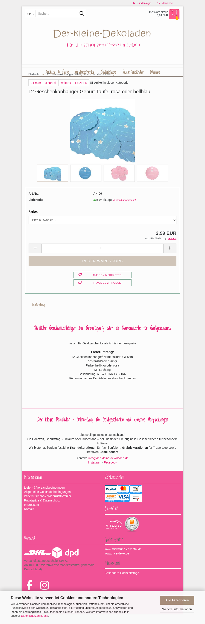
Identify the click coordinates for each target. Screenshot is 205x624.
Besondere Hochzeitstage (122, 583)
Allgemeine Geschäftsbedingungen (47, 502)
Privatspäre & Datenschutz (42, 510)
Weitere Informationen (177, 609)
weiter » (66, 93)
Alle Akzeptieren (177, 600)
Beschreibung (38, 315)
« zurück (51, 93)
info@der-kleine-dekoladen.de (108, 468)
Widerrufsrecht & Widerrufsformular (47, 506)
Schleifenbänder (133, 72)
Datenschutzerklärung (34, 615)
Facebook (110, 472)
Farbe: (33, 221)
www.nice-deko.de (117, 563)
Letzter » (81, 93)
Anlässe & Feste (57, 72)
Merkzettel (165, 3)
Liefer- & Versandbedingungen (44, 497)
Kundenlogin (142, 3)
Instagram (94, 472)
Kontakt (29, 519)
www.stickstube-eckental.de (123, 559)
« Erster (36, 93)
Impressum (31, 514)
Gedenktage (108, 72)
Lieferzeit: (36, 210)
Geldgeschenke (84, 72)
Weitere (155, 72)
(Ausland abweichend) (124, 210)
